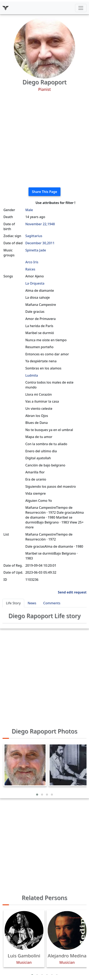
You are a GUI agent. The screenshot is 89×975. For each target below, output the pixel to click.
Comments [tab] (51, 603)
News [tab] (32, 603)
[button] (37, 795)
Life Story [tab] (13, 603)
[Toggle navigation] (81, 8)
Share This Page (44, 191)
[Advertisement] (44, 139)
